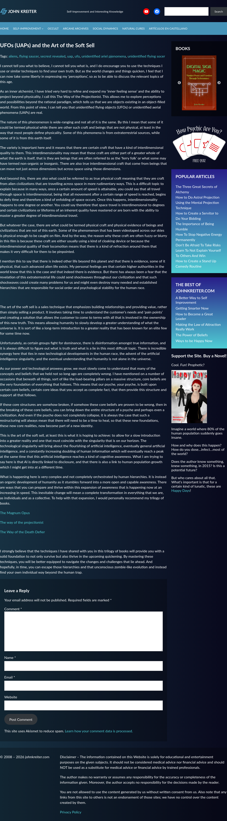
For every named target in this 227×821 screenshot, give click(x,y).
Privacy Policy (70, 812)
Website (10, 697)
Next (219, 83)
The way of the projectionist (21, 522)
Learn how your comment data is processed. (99, 731)
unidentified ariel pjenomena (103, 56)
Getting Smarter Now (192, 308)
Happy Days (180, 490)
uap (70, 56)
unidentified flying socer (146, 56)
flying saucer (29, 56)
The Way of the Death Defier (22, 532)
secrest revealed (52, 56)
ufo (77, 56)
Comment (13, 609)
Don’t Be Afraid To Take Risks (198, 245)
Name (10, 657)
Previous (179, 83)
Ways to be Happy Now (194, 341)
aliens (13, 56)
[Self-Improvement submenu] (42, 29)
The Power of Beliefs (192, 335)
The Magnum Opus (15, 513)
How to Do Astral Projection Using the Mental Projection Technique (197, 202)
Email (9, 677)
